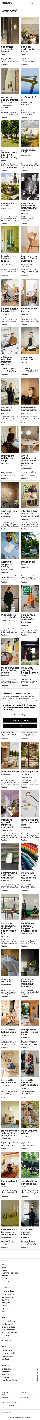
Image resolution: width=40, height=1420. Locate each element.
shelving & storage (10, 1273)
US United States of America (11, 1404)
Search (6, 1412)
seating (5, 1264)
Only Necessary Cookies (20, 720)
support (5, 1308)
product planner (9, 1321)
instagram (6, 1369)
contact (5, 1359)
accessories (7, 1278)
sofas (4, 1267)
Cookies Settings (20, 715)
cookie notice (5, 1392)
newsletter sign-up (10, 1380)
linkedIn (5, 1374)
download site (8, 1291)
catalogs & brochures (6, 1336)
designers (6, 1303)
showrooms (7, 1350)
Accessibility (5, 1397)
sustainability (7, 1297)
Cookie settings (24, 1397)
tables (4, 1270)
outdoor (5, 1281)
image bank (7, 1340)
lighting (5, 1276)
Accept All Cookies (20, 726)
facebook (6, 1372)
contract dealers (9, 1353)
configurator (7, 1324)
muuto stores (7, 1356)
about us (5, 1300)
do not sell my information (27, 1395)
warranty (6, 1311)
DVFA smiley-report (7, 1395)
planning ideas (8, 1327)
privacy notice (23, 1392)
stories (4, 1305)
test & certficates (9, 1330)
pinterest (6, 1377)
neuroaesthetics (9, 1294)
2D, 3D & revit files (9, 1332)
